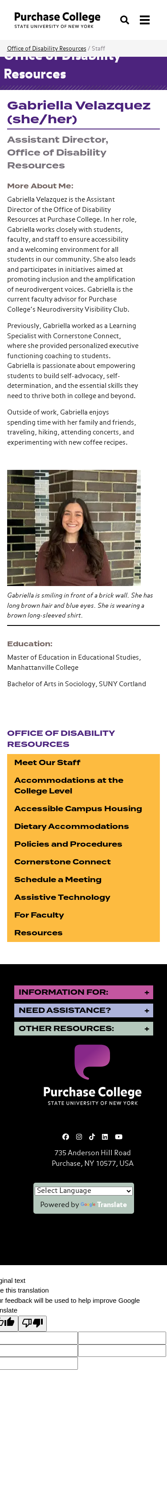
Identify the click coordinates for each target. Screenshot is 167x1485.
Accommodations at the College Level (68, 786)
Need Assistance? (65, 1010)
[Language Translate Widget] (84, 1191)
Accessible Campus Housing (78, 808)
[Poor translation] (32, 1324)
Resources (38, 932)
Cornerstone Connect (62, 862)
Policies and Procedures (68, 844)
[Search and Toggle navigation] (136, 20)
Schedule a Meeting (58, 879)
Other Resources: (66, 1028)
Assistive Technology (62, 897)
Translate (104, 1205)
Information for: (63, 992)
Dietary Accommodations (71, 826)
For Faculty (39, 915)
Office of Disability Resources (46, 49)
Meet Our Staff (47, 762)
